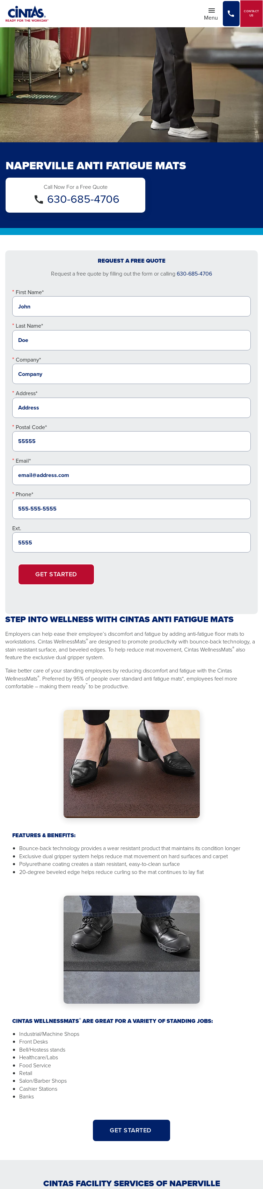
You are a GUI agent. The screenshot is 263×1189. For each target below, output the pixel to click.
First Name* (30, 292)
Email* (23, 461)
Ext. (16, 528)
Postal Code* (31, 427)
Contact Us (251, 13)
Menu (213, 14)
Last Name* (29, 326)
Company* (28, 360)
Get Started (56, 574)
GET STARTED (131, 1130)
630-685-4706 (83, 199)
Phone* (24, 494)
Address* (26, 393)
